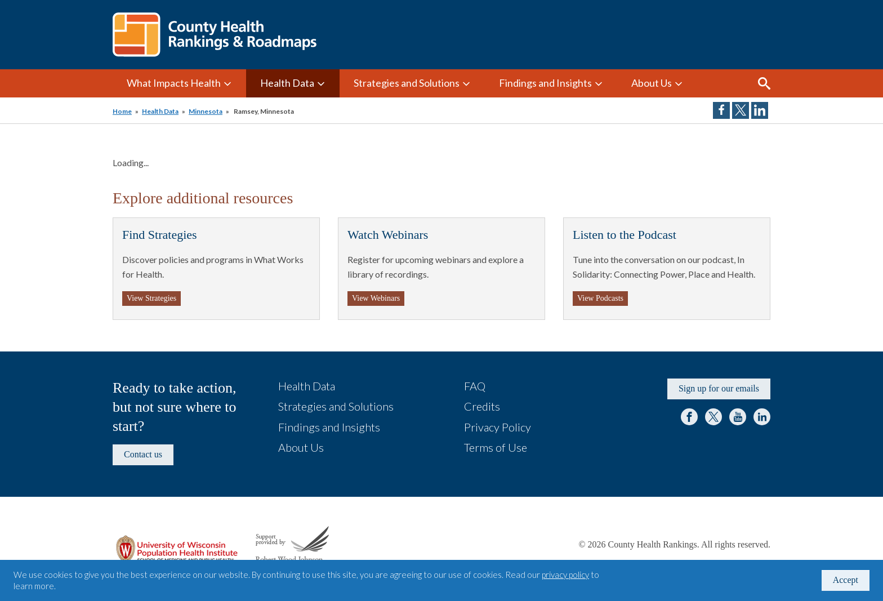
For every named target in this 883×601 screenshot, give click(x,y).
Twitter (713, 416)
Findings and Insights (545, 83)
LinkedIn (761, 416)
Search (764, 83)
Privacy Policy (497, 427)
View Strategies (151, 298)
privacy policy (565, 574)
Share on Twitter (740, 110)
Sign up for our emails (719, 388)
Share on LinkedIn (759, 110)
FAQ (474, 386)
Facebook (689, 416)
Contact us (143, 454)
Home (122, 111)
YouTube (737, 416)
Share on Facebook (721, 110)
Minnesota (205, 111)
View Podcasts (600, 298)
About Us (651, 83)
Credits (482, 406)
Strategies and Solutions (407, 83)
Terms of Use (495, 447)
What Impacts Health (174, 83)
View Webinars (376, 298)
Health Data (287, 83)
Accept (845, 580)
